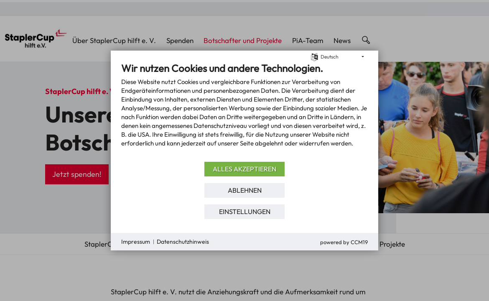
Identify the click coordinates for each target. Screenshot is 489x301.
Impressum (135, 241)
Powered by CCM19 (344, 242)
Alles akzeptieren (244, 169)
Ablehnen (245, 190)
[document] (244, 110)
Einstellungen (244, 211)
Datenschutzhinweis (183, 241)
